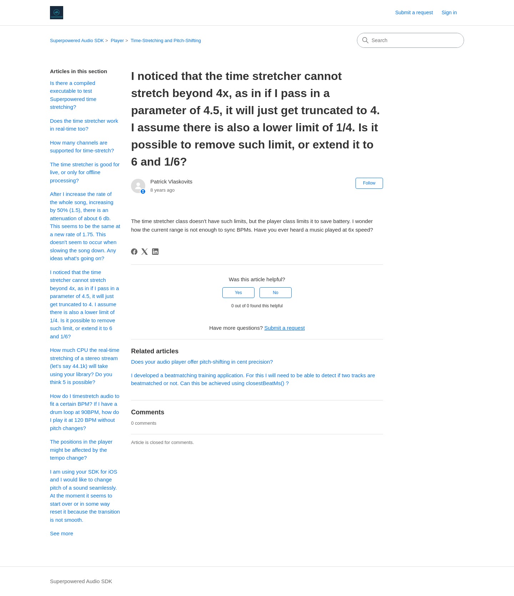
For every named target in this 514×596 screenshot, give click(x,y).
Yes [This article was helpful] (238, 292)
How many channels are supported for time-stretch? (82, 147)
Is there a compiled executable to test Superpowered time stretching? (73, 95)
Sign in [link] (449, 12)
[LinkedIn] (155, 251)
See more (61, 533)
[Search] (410, 40)
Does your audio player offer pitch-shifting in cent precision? (202, 362)
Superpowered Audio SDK (77, 40)
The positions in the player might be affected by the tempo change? (81, 450)
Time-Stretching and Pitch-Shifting (166, 40)
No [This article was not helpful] (275, 292)
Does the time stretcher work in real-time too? (84, 125)
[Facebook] (134, 251)
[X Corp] (144, 251)
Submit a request (414, 12)
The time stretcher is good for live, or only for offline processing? (85, 172)
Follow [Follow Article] (369, 183)
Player (117, 40)
